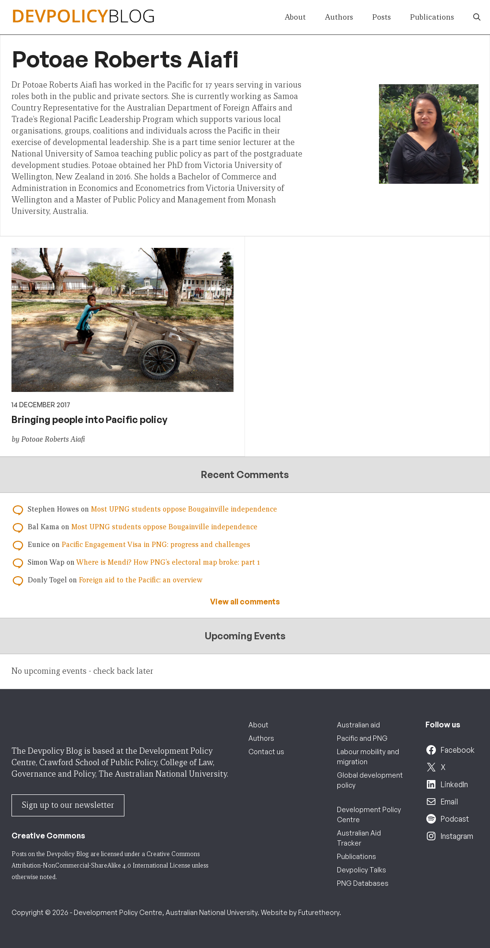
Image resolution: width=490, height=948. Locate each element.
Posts (381, 17)
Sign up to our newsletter (68, 805)
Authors (339, 17)
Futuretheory (318, 912)
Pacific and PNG (362, 738)
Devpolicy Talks (361, 870)
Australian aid (358, 725)
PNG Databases (363, 883)
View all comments (245, 601)
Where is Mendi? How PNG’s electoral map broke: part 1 (168, 562)
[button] (477, 17)
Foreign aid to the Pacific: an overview (140, 580)
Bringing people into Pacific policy (89, 419)
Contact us (266, 751)
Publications (432, 17)
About (295, 17)
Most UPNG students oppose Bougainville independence (184, 509)
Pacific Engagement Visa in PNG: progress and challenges (156, 544)
